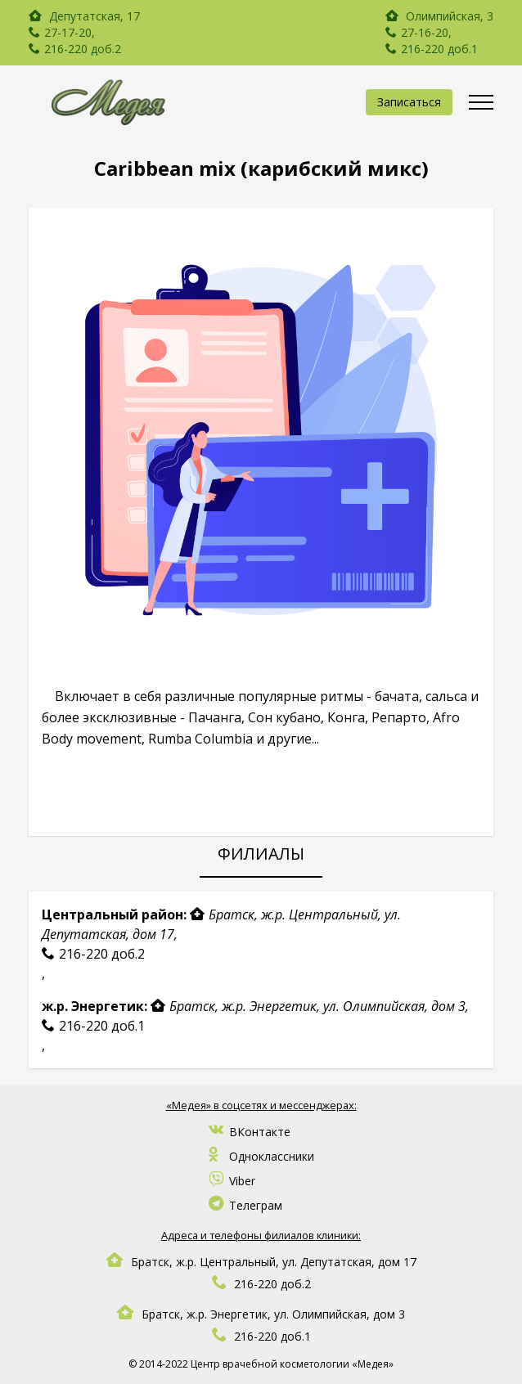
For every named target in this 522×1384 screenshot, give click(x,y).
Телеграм (245, 1205)
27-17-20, (69, 32)
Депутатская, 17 (93, 16)
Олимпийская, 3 (439, 16)
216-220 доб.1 (439, 48)
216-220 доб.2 (82, 48)
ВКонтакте (249, 1131)
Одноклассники (261, 1156)
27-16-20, (426, 32)
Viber (232, 1181)
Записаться (409, 102)
